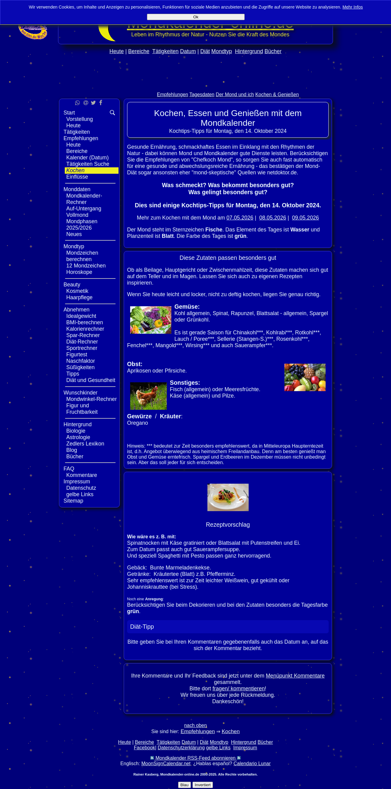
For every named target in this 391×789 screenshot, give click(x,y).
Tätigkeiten (165, 51)
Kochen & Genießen (277, 94)
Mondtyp (221, 51)
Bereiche (138, 51)
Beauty (72, 285)
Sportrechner (81, 348)
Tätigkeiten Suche (87, 164)
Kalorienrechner (85, 329)
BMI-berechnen (84, 322)
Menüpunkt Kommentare (295, 676)
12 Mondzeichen (86, 266)
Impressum (77, 481)
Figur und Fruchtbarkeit (82, 408)
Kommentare (81, 475)
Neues (74, 234)
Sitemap (73, 501)
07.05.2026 (239, 218)
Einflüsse (77, 177)
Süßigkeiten (80, 367)
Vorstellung (79, 119)
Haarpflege (79, 297)
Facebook (144, 747)
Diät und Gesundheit (90, 380)
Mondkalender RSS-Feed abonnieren (195, 758)
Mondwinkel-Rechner (91, 399)
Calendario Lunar (252, 763)
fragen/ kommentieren (239, 688)
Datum (188, 51)
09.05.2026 (305, 218)
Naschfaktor (80, 361)
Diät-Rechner (82, 342)
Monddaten (77, 189)
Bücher (273, 51)
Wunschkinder (80, 393)
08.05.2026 (272, 218)
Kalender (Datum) (87, 158)
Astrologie (78, 437)
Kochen (75, 170)
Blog (71, 450)
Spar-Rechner (83, 335)
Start (69, 113)
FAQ (69, 469)
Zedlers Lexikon (85, 444)
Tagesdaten (201, 94)
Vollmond (77, 215)
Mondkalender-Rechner (84, 199)
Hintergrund (249, 51)
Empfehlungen (172, 94)
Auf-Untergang (83, 208)
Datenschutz (81, 488)
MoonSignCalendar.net (166, 763)
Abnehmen (77, 310)
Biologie (76, 431)
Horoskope (79, 272)
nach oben (195, 725)
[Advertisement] (195, 86)
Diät (205, 51)
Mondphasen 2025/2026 (81, 224)
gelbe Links (79, 494)
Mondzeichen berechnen (82, 256)
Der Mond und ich (235, 94)
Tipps (72, 374)
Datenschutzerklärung (181, 747)
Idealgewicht (81, 316)
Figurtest (76, 354)
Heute (116, 51)
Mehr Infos (352, 7)
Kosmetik (77, 291)
